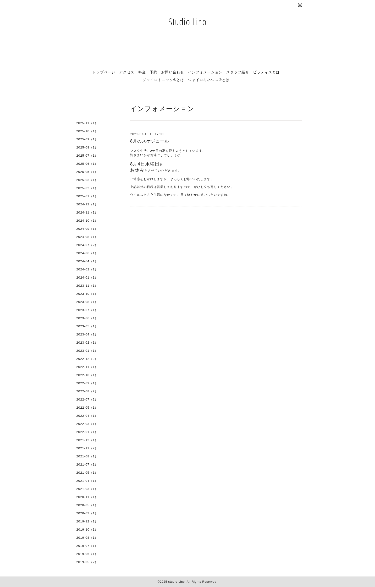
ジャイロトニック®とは (163, 79)
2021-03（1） (87, 489)
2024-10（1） (87, 220)
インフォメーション (205, 72)
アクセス (126, 72)
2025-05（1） (87, 172)
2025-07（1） (87, 155)
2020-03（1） (87, 513)
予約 (153, 72)
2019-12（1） (87, 521)
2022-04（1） (87, 415)
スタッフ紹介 (237, 72)
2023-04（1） (87, 334)
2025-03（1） (87, 180)
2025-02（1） (87, 188)
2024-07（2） (87, 245)
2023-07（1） (87, 310)
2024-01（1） (87, 277)
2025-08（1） (87, 147)
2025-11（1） (87, 123)
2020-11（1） (87, 497)
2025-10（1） (87, 131)
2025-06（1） (87, 163)
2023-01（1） (87, 350)
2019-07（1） (87, 546)
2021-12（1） (87, 440)
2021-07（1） (87, 464)
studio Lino (176, 581)
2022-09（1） (87, 383)
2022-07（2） (87, 399)
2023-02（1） (87, 342)
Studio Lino (187, 21)
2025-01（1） (87, 196)
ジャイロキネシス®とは (209, 79)
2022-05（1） (87, 407)
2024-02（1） (87, 269)
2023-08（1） (87, 302)
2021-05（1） (87, 472)
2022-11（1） (87, 367)
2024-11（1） (87, 212)
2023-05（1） (87, 326)
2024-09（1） (87, 228)
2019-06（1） (87, 554)
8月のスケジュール (149, 141)
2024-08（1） (87, 237)
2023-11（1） (87, 285)
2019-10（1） (87, 529)
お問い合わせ (172, 72)
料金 (142, 72)
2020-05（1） (87, 505)
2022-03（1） (87, 424)
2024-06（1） (87, 253)
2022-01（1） (87, 432)
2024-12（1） (87, 204)
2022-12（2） (87, 359)
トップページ (103, 72)
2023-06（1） (87, 318)
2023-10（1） (87, 294)
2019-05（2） (87, 562)
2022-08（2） (87, 391)
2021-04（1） (87, 481)
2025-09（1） (87, 139)
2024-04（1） (87, 261)
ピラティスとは (266, 72)
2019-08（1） (87, 537)
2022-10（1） (87, 375)
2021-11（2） (87, 448)
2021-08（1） (87, 456)
